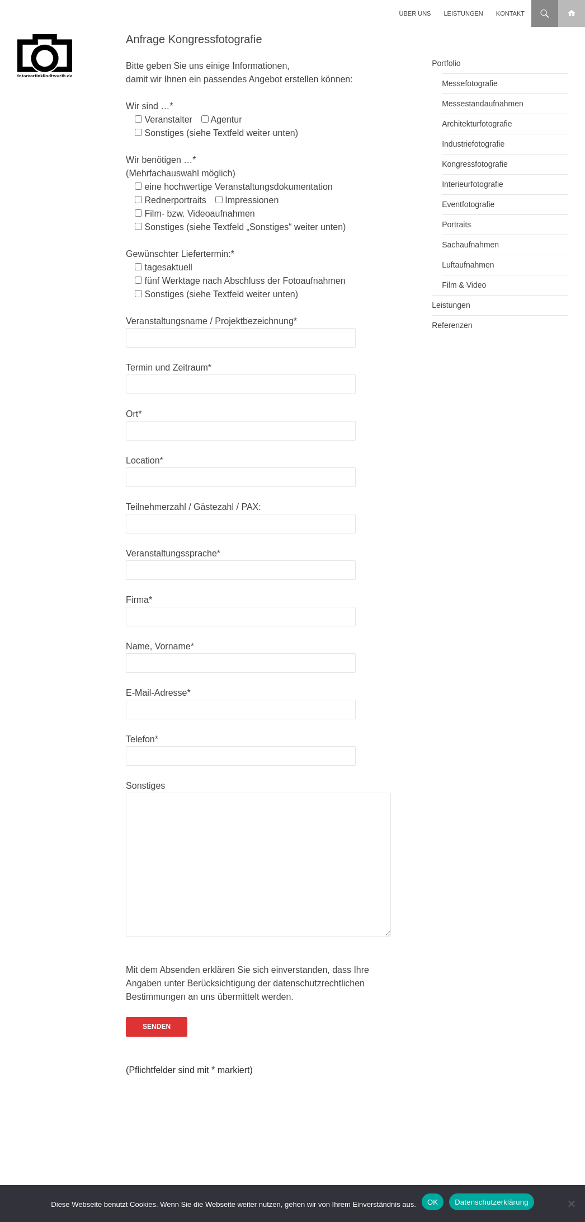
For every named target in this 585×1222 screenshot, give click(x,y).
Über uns (415, 13)
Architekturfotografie (477, 123)
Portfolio (446, 63)
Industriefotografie (473, 143)
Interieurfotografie (472, 184)
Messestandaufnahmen (482, 103)
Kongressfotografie (475, 164)
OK (432, 1202)
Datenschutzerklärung (491, 1202)
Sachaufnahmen (470, 244)
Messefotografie (470, 83)
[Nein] (571, 1203)
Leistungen (463, 13)
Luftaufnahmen (468, 264)
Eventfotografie (468, 204)
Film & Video (464, 284)
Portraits (456, 224)
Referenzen (452, 325)
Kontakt (510, 13)
